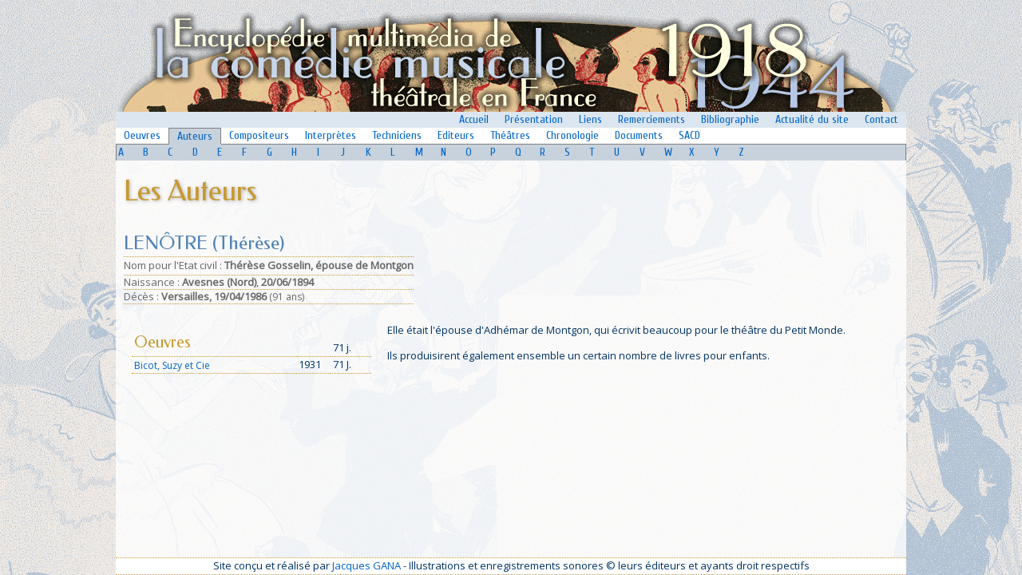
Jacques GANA (366, 565)
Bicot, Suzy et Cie (172, 365)
